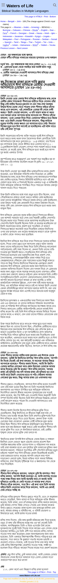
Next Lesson (22, 48)
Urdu (51, 42)
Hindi (47, 33)
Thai (30, 42)
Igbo (53, 33)
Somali (54, 39)
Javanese (19, 36)
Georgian (23, 33)
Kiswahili (29, 36)
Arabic (26, 27)
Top (54, 572)
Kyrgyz (38, 36)
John (19, 21)
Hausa (39, 33)
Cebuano (17, 30)
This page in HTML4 (33, 16)
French (13, 33)
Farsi (5, 33)
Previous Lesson (7, 48)
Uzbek (15, 45)
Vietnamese (25, 45)
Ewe (52, 30)
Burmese (7, 30)
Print (46, 16)
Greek (31, 33)
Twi (44, 42)
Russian (36, 39)
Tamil (16, 42)
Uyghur (6, 45)
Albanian (17, 27)
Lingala (46, 36)
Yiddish (44, 45)
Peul (16, 39)
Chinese (26, 30)
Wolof (35, 45)
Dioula (35, 30)
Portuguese (25, 39)
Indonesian (7, 36)
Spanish (8, 42)
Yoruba (52, 45)
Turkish (38, 42)
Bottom (53, 16)
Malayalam (7, 39)
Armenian (35, 27)
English (44, 30)
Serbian (45, 39)
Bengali (11, 21)
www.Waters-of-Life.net (29, 576)
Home (3, 21)
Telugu (23, 42)
